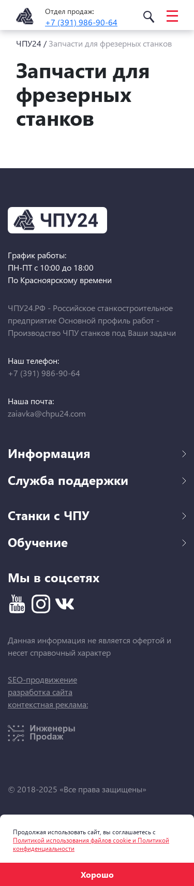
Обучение (97, 542)
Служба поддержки (97, 479)
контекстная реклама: (48, 704)
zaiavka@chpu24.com (47, 413)
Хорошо (97, 874)
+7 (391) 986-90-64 (81, 22)
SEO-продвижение (42, 679)
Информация (97, 453)
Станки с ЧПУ (97, 515)
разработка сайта (40, 691)
